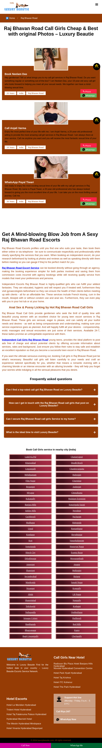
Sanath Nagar (77, 582)
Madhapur (30, 523)
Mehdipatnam (30, 475)
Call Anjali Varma (15, 128)
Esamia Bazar (77, 552)
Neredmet (77, 511)
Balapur (76, 576)
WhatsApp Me (76, 745)
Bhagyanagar (30, 630)
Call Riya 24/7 (63, 711)
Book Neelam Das (16, 74)
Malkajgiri (76, 570)
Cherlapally (77, 636)
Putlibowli (76, 618)
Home (10, 18)
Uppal (30, 529)
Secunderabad (31, 576)
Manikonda (30, 582)
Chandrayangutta (77, 469)
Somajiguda (30, 546)
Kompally (77, 588)
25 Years (10, 93)
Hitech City (30, 552)
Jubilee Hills (30, 511)
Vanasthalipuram (77, 540)
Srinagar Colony (30, 618)
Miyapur (30, 493)
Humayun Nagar (77, 546)
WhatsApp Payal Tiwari (19, 182)
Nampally (77, 600)
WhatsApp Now (66, 719)
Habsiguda (76, 523)
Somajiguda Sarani (77, 505)
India (21, 93)
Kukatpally (30, 499)
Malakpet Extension (76, 499)
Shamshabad (30, 600)
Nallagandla (30, 612)
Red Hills (77, 624)
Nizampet (30, 588)
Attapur (77, 564)
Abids (30, 594)
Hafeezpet (77, 475)
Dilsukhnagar (30, 558)
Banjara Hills (30, 505)
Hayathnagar (76, 534)
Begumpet (30, 487)
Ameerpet (30, 564)
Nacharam (77, 517)
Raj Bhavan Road (29, 18)
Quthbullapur (76, 612)
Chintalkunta (76, 493)
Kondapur (30, 534)
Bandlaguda (30, 624)
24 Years (10, 147)
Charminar (76, 481)
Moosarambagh (77, 558)
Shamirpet (30, 570)
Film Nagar (30, 481)
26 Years (10, 201)
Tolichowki (30, 606)
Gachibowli (30, 517)
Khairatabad (30, 463)
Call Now (25, 745)
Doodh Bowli (77, 463)
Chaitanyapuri (77, 457)
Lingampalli (30, 469)
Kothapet (77, 606)
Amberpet (77, 487)
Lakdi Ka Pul (30, 457)
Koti (30, 540)
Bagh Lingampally (31, 636)
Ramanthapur (76, 529)
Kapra (76, 630)
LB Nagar (77, 594)
